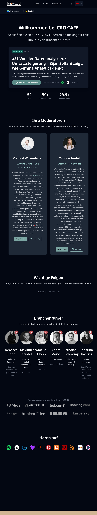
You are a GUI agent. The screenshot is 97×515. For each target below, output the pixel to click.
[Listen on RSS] (72, 448)
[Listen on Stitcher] (81, 448)
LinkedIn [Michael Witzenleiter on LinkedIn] (35, 239)
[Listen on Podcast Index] (64, 448)
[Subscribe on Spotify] (62, 82)
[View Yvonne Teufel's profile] (69, 143)
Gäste (46, 4)
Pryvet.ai (36, 175)
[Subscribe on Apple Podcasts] (68, 82)
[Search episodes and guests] (71, 4)
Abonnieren (57, 4)
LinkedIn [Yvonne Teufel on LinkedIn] (76, 249)
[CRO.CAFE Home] (15, 4)
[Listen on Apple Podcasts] (16, 448)
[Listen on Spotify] (8, 448)
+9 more (75, 82)
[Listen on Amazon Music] (24, 448)
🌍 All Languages (13, 11)
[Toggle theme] (87, 3)
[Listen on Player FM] (48, 448)
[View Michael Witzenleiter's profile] (27, 143)
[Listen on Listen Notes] (40, 448)
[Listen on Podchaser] (89, 448)
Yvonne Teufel (69, 158)
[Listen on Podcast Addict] (56, 448)
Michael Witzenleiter (28, 158)
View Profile (20, 239)
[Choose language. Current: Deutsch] (79, 3)
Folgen (37, 4)
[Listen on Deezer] (32, 448)
